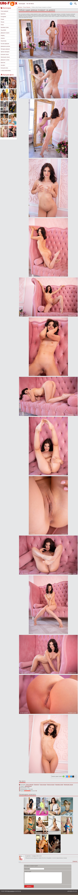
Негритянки (3, 40)
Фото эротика (10, 893)
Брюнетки (3, 13)
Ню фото (3, 65)
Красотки (3, 62)
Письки (2, 22)
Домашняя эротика (5, 46)
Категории (22, 3)
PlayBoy (3, 35)
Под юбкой (3, 30)
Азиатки (3, 38)
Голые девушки (4, 11)
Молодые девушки (5, 49)
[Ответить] (75, 861)
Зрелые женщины (5, 51)
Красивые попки (5, 27)
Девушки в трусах (5, 32)
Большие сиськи (5, 54)
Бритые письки (50, 784)
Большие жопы (4, 68)
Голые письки (43, 784)
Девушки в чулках (5, 59)
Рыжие (2, 19)
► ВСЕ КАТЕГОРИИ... (6, 70)
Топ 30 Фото (30, 3)
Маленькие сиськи (5, 57)
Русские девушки (5, 43)
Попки (2, 24)
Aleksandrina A (28, 786)
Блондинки (3, 16)
